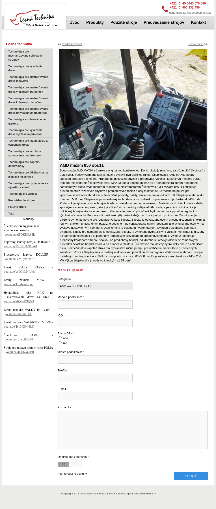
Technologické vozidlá (22, 193)
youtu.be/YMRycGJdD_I (20, 259)
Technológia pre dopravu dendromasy (24, 164)
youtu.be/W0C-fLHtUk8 (19, 271)
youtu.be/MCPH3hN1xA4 (20, 246)
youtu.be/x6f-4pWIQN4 (19, 301)
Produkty (95, 22)
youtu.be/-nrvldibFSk (18, 314)
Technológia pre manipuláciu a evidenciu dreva (28, 142)
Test (11, 213)
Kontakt (198, 22)
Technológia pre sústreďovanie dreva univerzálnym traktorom (28, 110)
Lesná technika (35, 16)
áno (65, 338)
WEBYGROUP (148, 500)
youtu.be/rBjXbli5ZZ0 (19, 339)
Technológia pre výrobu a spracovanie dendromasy (24, 153)
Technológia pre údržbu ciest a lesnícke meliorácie (28, 174)
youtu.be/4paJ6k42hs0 (20, 352)
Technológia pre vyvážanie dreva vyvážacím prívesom (25, 132)
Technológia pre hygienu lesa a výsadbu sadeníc (28, 185)
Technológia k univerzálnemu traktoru (27, 121)
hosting (122, 500)
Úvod (74, 22)
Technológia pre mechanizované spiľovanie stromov (25, 55)
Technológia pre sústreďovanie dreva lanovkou (28, 79)
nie (65, 343)
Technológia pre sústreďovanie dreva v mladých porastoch (28, 89)
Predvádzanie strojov (21, 200)
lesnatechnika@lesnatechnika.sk (189, 12)
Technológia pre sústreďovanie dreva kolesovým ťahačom (28, 100)
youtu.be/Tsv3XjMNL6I (19, 326)
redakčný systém (107, 500)
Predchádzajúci (72, 44)
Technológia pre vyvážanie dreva (25, 68)
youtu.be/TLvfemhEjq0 (18, 284)
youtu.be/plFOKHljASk (20, 234)
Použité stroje (17, 206)
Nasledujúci (195, 44)
